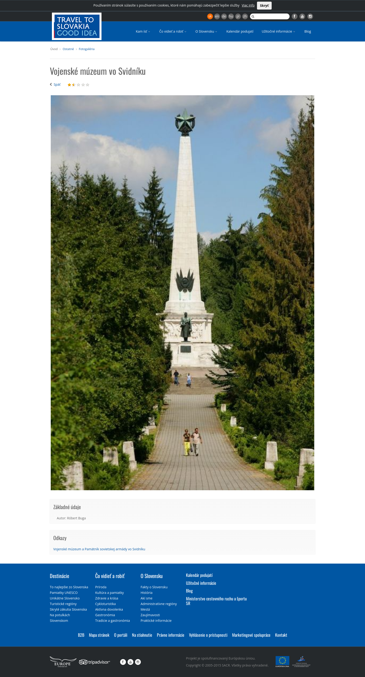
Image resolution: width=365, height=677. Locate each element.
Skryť (264, 5)
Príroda (100, 587)
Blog (307, 31)
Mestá (145, 609)
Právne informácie (170, 635)
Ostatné (68, 49)
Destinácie (59, 575)
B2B (81, 635)
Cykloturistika (105, 604)
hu (231, 16)
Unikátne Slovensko (65, 598)
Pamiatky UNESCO (64, 592)
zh (245, 16)
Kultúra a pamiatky (109, 592)
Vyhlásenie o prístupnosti (208, 635)
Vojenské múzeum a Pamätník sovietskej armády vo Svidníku (99, 549)
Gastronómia (105, 615)
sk (210, 16)
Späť (57, 84)
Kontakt (281, 635)
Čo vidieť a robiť (173, 31)
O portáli (120, 635)
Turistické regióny (63, 604)
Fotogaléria (87, 49)
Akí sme (146, 598)
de (224, 16)
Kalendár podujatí (239, 31)
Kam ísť (143, 31)
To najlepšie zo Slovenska (69, 587)
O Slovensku (207, 31)
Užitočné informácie (279, 31)
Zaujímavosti (150, 615)
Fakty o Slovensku (154, 587)
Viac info (248, 5)
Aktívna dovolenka (109, 609)
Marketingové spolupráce (251, 635)
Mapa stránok (99, 635)
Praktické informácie (156, 620)
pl (238, 16)
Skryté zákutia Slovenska (68, 609)
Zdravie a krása (106, 598)
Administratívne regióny (159, 604)
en (217, 16)
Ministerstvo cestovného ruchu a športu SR (216, 600)
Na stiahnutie (142, 635)
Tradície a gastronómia (112, 620)
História (146, 592)
